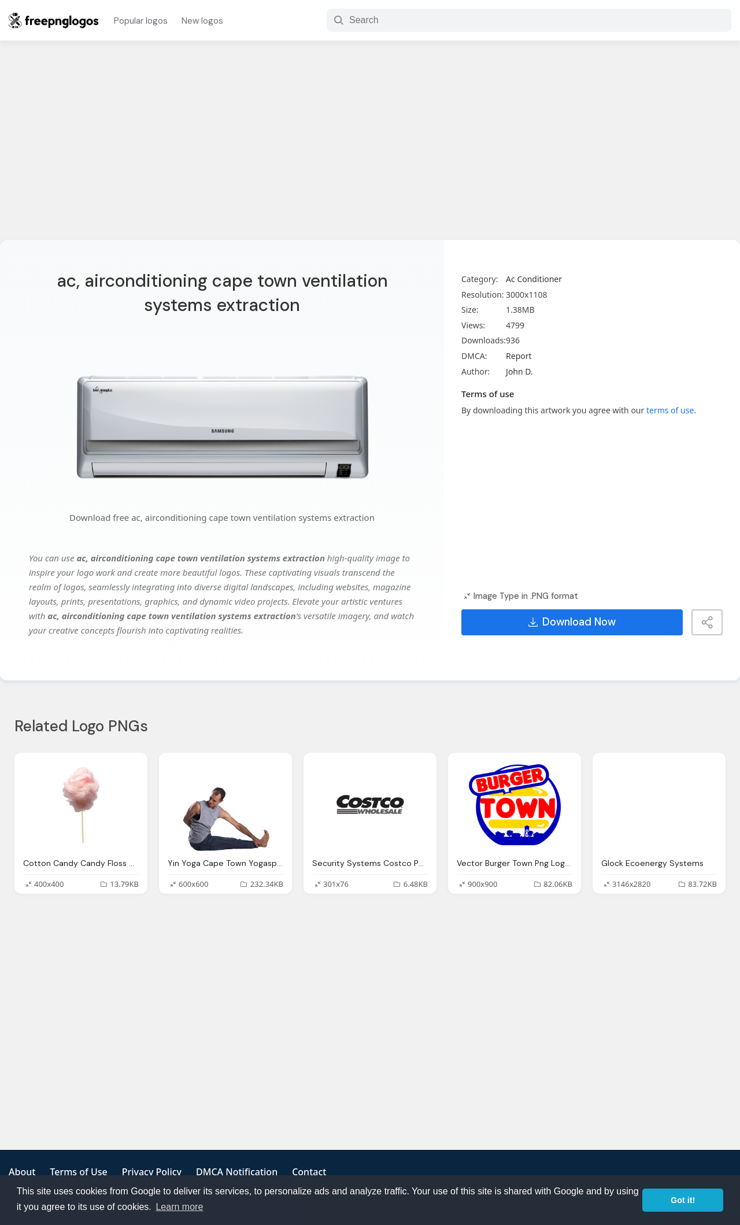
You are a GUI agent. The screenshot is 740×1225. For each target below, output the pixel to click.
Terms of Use (78, 1171)
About (22, 1171)
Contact (309, 1171)
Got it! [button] (683, 1200)
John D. (519, 371)
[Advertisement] (370, 147)
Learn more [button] (179, 1207)
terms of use (670, 410)
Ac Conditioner (534, 278)
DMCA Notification (237, 1171)
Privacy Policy (152, 1171)
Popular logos (141, 21)
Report (519, 355)
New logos (202, 21)
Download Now (572, 622)
